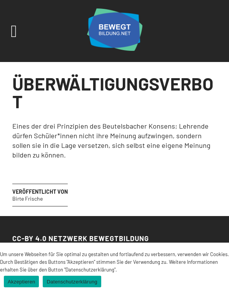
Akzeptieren (21, 282)
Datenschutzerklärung (72, 282)
